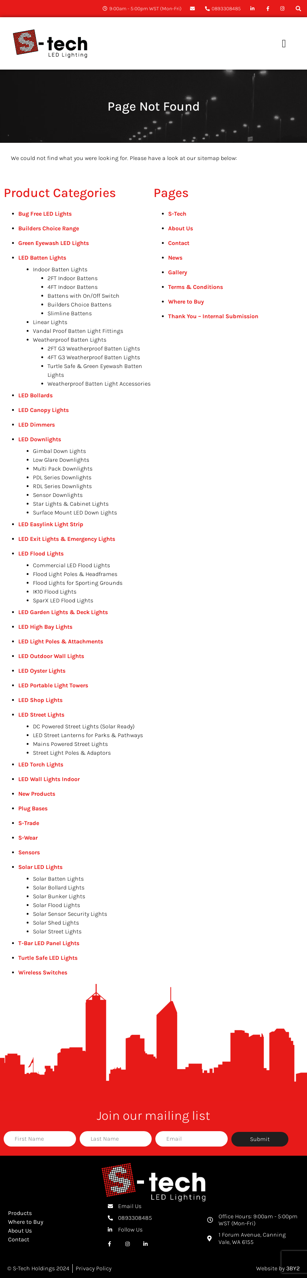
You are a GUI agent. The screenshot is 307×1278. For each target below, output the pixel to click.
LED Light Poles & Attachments (60, 641)
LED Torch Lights (40, 764)
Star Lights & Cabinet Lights (71, 503)
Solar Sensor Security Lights (70, 913)
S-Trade (28, 823)
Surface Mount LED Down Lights (75, 512)
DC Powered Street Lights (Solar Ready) (83, 726)
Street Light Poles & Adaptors (72, 752)
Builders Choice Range (48, 228)
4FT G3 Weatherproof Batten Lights (94, 357)
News (175, 257)
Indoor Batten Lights (60, 269)
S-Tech (177, 213)
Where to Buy (186, 301)
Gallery (177, 272)
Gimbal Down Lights (59, 450)
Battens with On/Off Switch (84, 295)
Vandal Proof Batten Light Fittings (78, 330)
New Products (36, 793)
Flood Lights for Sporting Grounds (77, 582)
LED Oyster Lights (41, 670)
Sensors (29, 852)
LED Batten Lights (42, 257)
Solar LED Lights (40, 866)
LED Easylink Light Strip (50, 524)
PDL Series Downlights (62, 477)
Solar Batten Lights (58, 878)
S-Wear (28, 837)
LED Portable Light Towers (53, 685)
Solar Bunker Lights (59, 896)
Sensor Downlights (58, 494)
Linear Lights (50, 322)
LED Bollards (35, 395)
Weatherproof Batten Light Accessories (99, 383)
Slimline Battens (70, 313)
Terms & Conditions (195, 286)
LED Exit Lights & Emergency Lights (66, 538)
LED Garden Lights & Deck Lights (63, 612)
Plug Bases (33, 808)
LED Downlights (39, 439)
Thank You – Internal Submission (213, 316)
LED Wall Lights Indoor (49, 779)
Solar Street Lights (57, 931)
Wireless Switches (42, 972)
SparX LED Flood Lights (63, 600)
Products (20, 1213)
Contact (178, 242)
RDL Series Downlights (62, 486)
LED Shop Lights (40, 699)
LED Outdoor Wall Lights (51, 656)
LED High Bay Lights (45, 626)
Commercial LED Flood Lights (71, 565)
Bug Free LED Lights (45, 213)
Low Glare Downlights (61, 459)
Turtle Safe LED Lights (47, 957)
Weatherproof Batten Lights (69, 339)
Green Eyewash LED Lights (53, 242)
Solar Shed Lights (56, 922)
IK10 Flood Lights (54, 591)
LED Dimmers (36, 424)
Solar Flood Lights (56, 905)
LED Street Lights (41, 714)
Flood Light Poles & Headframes (75, 574)
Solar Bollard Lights (58, 887)
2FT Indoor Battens (73, 278)
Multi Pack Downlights (62, 468)
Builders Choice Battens (79, 304)
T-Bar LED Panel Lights (48, 943)
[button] (298, 9)
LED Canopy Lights (43, 409)
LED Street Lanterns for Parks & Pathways (88, 735)
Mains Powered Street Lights (70, 743)
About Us (180, 228)
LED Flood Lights (41, 553)
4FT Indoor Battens (73, 286)
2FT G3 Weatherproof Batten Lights (94, 348)
